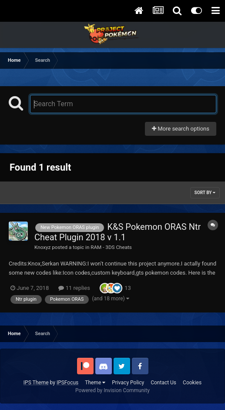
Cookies (192, 383)
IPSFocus (67, 383)
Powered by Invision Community (112, 390)
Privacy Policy (128, 383)
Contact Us (163, 383)
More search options (180, 128)
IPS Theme (36, 383)
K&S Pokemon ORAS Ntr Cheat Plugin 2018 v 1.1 (117, 232)
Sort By (205, 192)
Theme (95, 383)
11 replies (74, 288)
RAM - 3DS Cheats (111, 247)
